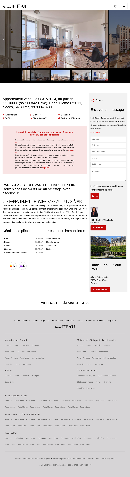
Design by (83, 465)
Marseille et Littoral (12, 364)
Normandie (31, 352)
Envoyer (95, 196)
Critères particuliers (87, 370)
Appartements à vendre (17, 340)
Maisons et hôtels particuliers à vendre (96, 340)
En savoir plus (95, 132)
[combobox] (108, 139)
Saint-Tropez (28, 364)
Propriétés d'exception (85, 388)
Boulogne (35, 345)
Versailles (21, 352)
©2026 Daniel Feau (24, 458)
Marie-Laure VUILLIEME (102, 220)
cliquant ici (46, 168)
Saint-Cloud (9, 352)
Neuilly (26, 345)
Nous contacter (100, 290)
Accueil (16, 6)
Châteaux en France (85, 382)
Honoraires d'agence (105, 458)
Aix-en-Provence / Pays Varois (17, 358)
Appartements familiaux (107, 376)
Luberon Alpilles (38, 358)
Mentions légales (42, 458)
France (8, 345)
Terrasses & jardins (103, 382)
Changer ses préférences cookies (56, 465)
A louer (8, 370)
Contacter (98, 228)
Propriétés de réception (86, 376)
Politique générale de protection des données (73, 458)
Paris (17, 345)
